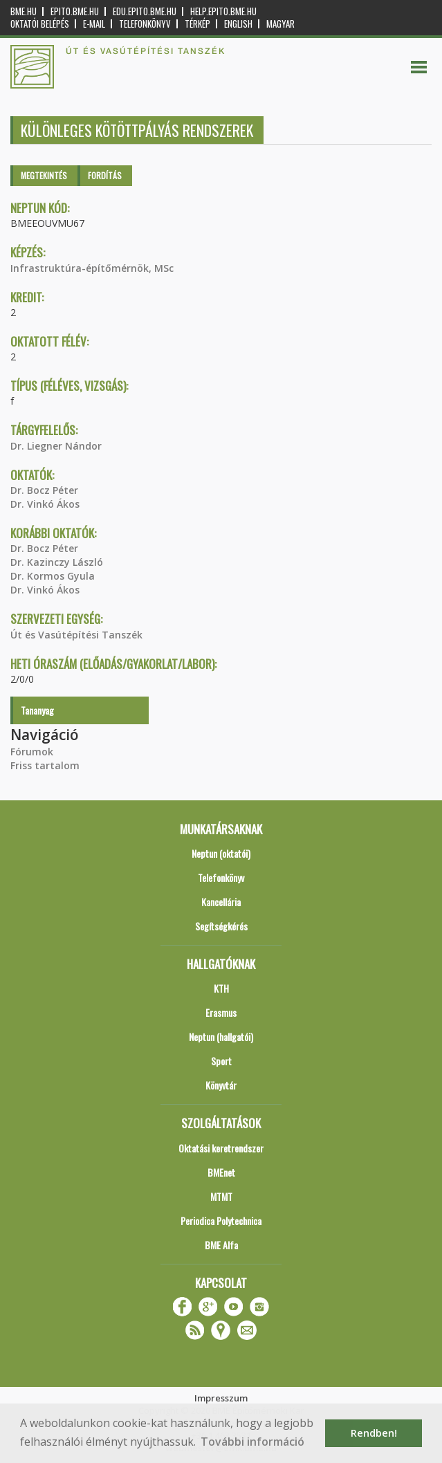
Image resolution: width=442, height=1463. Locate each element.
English (238, 23)
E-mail (94, 23)
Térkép (197, 23)
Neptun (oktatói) (221, 853)
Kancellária (221, 901)
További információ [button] (252, 1441)
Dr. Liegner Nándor (56, 445)
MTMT (221, 1196)
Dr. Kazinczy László (56, 562)
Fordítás (105, 175)
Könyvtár (221, 1085)
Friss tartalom (45, 765)
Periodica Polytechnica (221, 1220)
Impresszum (221, 1398)
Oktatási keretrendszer (221, 1148)
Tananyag (37, 710)
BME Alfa (221, 1244)
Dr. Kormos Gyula (52, 575)
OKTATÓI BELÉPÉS (39, 23)
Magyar (280, 23)
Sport (221, 1060)
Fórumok (31, 751)
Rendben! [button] (374, 1432)
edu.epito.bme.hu (144, 11)
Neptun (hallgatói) (221, 1036)
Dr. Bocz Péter (44, 490)
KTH (221, 988)
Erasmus (221, 1012)
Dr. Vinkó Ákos (45, 503)
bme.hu (23, 11)
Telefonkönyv (145, 23)
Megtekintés (44, 175)
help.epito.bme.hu (223, 11)
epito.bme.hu (74, 11)
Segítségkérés (221, 926)
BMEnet (221, 1172)
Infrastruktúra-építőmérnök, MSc (92, 268)
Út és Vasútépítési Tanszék (76, 634)
